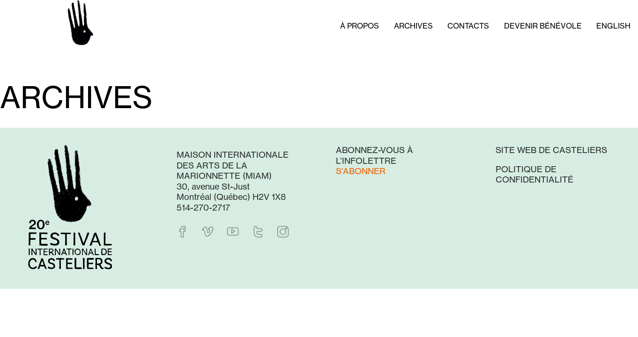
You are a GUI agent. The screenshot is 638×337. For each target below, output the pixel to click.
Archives (413, 25)
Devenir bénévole (543, 25)
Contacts (468, 25)
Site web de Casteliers (551, 150)
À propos (359, 25)
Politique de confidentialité (534, 174)
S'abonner (361, 171)
